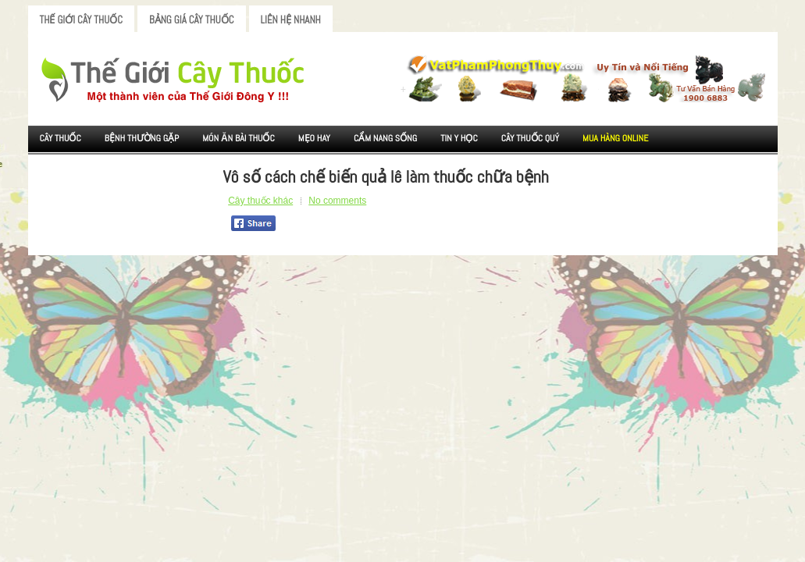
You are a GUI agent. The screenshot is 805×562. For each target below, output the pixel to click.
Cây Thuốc (60, 138)
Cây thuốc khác (260, 200)
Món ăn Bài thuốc (238, 138)
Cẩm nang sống (385, 138)
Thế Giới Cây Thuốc (81, 20)
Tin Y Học (459, 138)
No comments (337, 200)
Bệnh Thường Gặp (142, 138)
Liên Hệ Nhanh (291, 20)
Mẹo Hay (314, 138)
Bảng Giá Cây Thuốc (191, 20)
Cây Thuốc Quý (530, 138)
